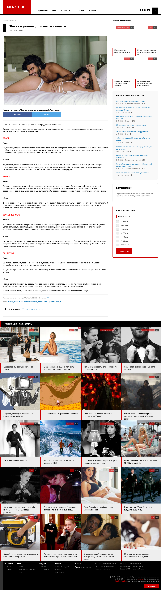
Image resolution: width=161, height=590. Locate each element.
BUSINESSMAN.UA (132, 566)
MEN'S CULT (104, 566)
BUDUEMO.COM (132, 569)
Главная (6, 20)
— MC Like (8, 567)
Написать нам (151, 586)
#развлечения (54, 302)
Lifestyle (79, 10)
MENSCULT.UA (130, 563)
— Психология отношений (26, 569)
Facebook (16, 114)
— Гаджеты (43, 567)
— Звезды (8, 569)
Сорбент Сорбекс (121, 581)
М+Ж (54, 10)
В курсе (92, 10)
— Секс (19, 572)
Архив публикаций (83, 567)
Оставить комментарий (32, 309)
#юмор (10, 302)
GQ (48, 298)
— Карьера (57, 569)
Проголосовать (124, 251)
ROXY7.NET (105, 563)
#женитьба (18, 302)
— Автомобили (44, 569)
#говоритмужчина (30, 302)
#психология (42, 302)
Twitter (42, 114)
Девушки (43, 10)
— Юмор (20, 567)
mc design (140, 579)
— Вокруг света (59, 572)
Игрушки (65, 10)
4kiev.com (103, 569)
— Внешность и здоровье (62, 567)
